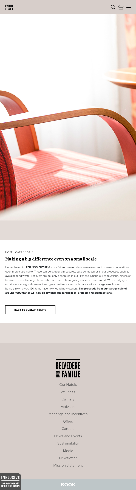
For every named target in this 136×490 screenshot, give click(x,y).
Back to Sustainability (30, 310)
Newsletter (68, 458)
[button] (10, 110)
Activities (68, 407)
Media (68, 451)
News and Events (68, 436)
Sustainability (68, 443)
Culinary (68, 399)
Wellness (68, 392)
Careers (68, 428)
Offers (68, 421)
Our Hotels (68, 384)
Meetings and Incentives (68, 414)
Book (68, 485)
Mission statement (68, 465)
